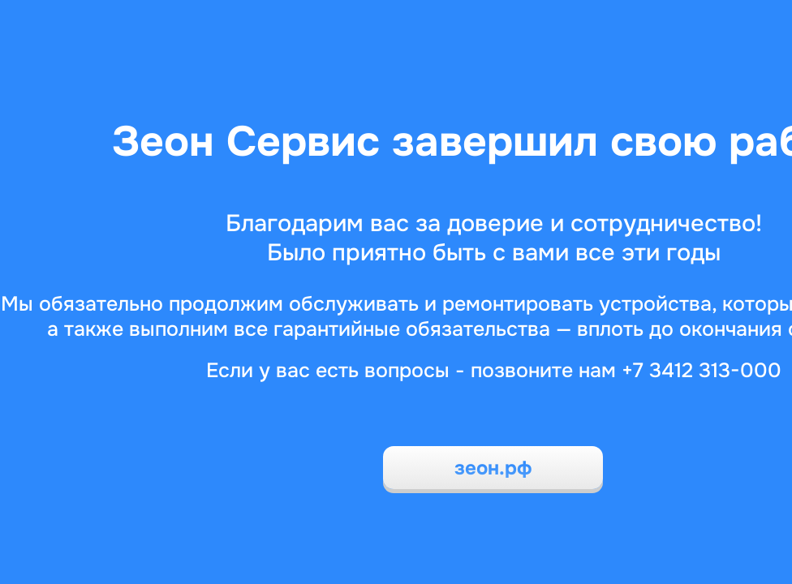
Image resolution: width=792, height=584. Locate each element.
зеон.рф (493, 468)
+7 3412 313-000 (701, 371)
